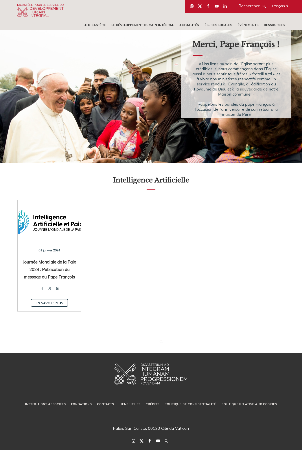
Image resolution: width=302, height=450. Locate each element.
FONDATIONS (81, 404)
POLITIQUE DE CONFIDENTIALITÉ (190, 404)
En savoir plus (49, 303)
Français (278, 6)
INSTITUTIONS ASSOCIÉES (45, 404)
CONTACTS (105, 404)
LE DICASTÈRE (94, 25)
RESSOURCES (274, 25)
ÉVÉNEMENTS (248, 25)
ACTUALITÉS (189, 25)
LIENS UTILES (130, 404)
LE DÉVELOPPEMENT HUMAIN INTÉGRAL (142, 25)
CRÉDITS (152, 404)
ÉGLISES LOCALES (218, 25)
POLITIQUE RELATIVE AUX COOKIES (249, 404)
